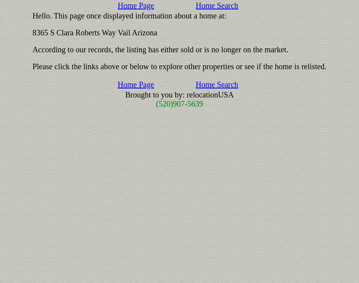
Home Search (217, 5)
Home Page (136, 5)
